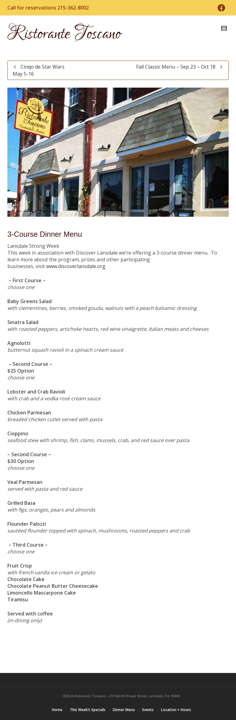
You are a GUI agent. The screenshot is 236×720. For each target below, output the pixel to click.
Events (148, 709)
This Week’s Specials (87, 709)
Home (57, 709)
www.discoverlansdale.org (75, 266)
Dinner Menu (124, 709)
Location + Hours (176, 709)
